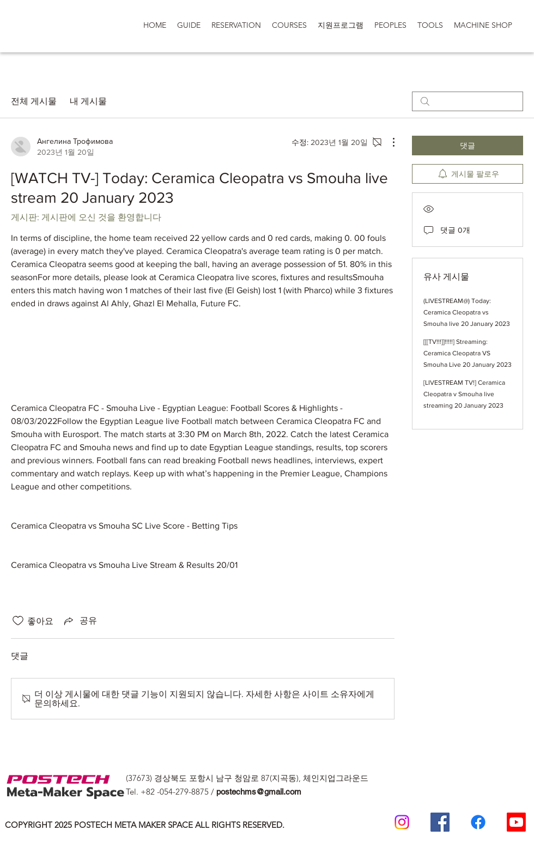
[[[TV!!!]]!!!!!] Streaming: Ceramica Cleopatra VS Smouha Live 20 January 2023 (467, 353)
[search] (467, 101)
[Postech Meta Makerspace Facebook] (440, 822)
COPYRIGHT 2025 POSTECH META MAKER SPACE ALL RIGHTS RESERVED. (144, 825)
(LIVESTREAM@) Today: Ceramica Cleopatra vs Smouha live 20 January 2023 (466, 312)
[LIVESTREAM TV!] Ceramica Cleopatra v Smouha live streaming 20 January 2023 (464, 394)
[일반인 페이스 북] (478, 822)
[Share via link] (79, 620)
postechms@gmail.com (258, 791)
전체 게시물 (34, 101)
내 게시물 (88, 101)
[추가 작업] (388, 142)
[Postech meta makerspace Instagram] (401, 822)
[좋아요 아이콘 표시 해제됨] (18, 620)
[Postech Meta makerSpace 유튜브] (516, 822)
